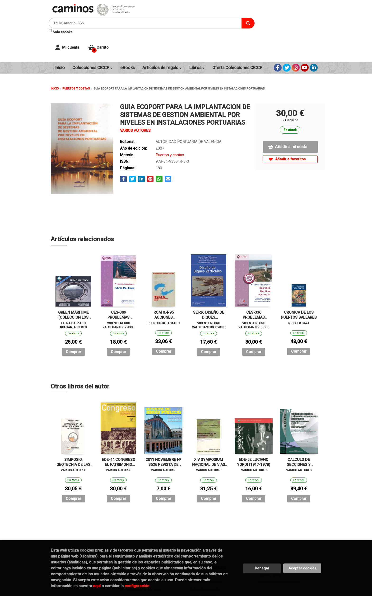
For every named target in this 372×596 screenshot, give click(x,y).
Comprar (73, 322)
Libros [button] (197, 38)
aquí (97, 585)
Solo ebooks (157, 23)
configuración (137, 585)
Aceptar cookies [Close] (302, 568)
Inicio (55, 59)
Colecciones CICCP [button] (92, 38)
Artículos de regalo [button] (162, 38)
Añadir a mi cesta (287, 117)
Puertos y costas (76, 59)
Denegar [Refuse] (262, 568)
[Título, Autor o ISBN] (191, 14)
